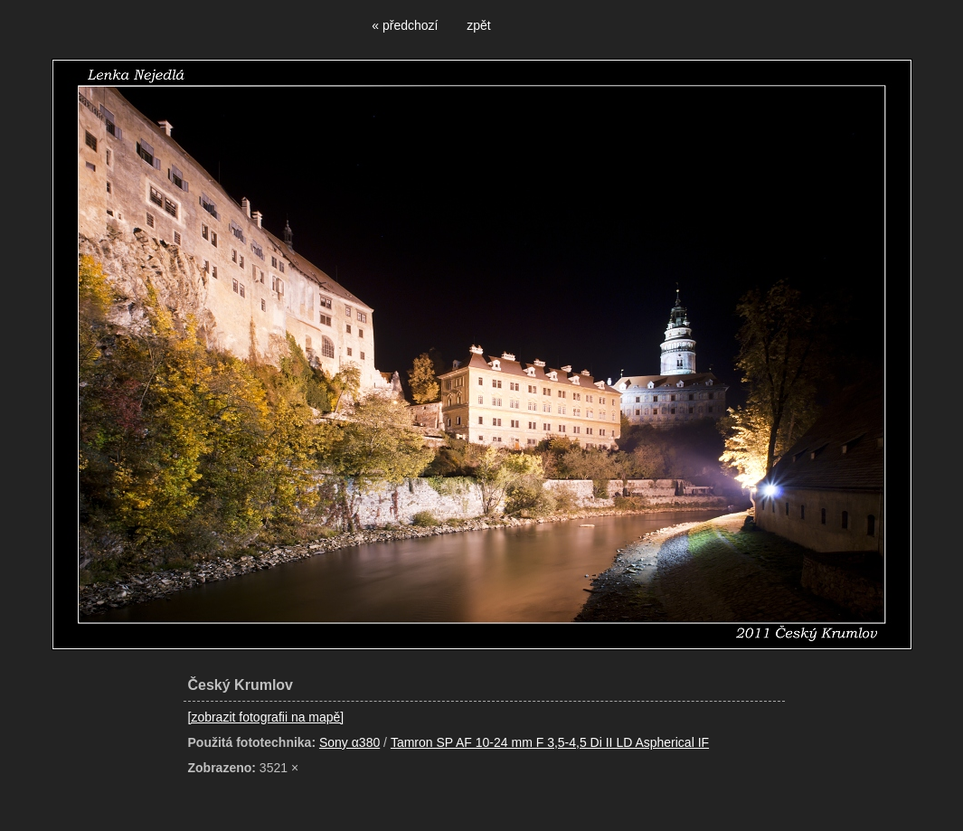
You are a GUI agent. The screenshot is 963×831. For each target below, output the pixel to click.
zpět (478, 25)
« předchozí (405, 25)
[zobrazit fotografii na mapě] (266, 717)
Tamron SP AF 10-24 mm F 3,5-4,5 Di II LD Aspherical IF (550, 742)
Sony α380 (349, 742)
